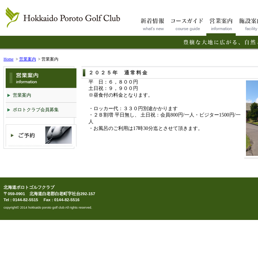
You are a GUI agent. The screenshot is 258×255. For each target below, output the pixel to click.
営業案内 (27, 59)
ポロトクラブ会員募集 (36, 109)
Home (8, 59)
